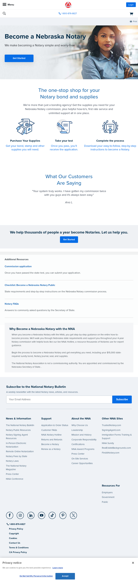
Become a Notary (50, 444)
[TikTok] (52, 514)
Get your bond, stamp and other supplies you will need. (25, 147)
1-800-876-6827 (17, 524)
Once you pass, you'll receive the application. (64, 147)
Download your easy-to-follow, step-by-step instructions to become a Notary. (110, 147)
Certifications (78, 444)
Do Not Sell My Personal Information (36, 576)
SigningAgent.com (111, 430)
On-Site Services (79, 458)
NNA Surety (108, 443)
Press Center (12, 474)
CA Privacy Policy (18, 552)
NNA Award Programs (82, 449)
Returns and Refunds (51, 439)
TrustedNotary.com (111, 425)
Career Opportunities (82, 463)
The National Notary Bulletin (20, 425)
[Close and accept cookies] (133, 562)
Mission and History (81, 434)
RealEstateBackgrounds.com (116, 447)
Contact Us (14, 543)
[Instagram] (20, 514)
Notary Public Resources (18, 430)
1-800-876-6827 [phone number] (69, 13)
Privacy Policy (16, 529)
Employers (107, 492)
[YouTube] (41, 514)
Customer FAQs (49, 430)
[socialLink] (10, 517)
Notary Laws (12, 461)
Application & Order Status (54, 425)
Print (135, 21)
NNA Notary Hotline (51, 434)
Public (105, 502)
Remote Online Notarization (20, 451)
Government (108, 497)
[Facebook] (9, 514)
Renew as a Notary (50, 449)
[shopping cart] (114, 13)
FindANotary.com (110, 452)
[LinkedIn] (31, 514)
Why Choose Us (79, 425)
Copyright (14, 533)
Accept (65, 576)
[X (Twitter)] (73, 514)
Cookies (13, 538)
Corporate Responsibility (83, 439)
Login (131, 4)
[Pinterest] (63, 514)
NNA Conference (14, 478)
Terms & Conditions (19, 547)
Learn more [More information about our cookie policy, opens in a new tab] (57, 568)
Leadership (77, 430)
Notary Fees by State (16, 456)
